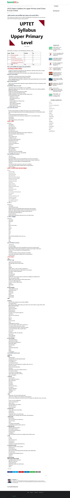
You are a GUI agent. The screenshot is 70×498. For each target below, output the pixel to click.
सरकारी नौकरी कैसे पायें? (52, 131)
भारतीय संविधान (51, 118)
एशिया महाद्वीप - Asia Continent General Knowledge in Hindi (56, 95)
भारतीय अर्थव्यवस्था (51, 116)
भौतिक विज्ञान (50, 121)
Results (50, 102)
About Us (31, 492)
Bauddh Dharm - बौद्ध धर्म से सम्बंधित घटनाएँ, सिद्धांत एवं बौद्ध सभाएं (58, 84)
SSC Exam (50, 103)
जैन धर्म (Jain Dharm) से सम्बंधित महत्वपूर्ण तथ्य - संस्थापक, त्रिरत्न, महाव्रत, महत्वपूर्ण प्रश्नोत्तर (57, 74)
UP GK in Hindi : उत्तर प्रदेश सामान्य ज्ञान (54, 105)
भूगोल (50, 119)
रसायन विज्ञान (50, 124)
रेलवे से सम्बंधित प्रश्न (51, 126)
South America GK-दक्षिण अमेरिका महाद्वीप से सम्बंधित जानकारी (58, 79)
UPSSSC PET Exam (52, 108)
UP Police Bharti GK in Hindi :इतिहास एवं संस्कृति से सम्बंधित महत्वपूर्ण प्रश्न (58, 68)
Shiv (8, 12)
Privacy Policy (41, 492)
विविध (50, 129)
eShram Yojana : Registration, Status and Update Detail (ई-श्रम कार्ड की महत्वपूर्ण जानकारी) (57, 90)
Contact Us (36, 492)
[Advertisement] (56, 27)
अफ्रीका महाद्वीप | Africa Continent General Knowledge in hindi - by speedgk (57, 49)
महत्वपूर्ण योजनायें (51, 123)
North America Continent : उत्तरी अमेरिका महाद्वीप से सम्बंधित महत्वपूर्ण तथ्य (58, 59)
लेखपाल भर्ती (50, 127)
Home (28, 492)
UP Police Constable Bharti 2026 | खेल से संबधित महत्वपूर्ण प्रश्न (58, 64)
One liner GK (14, 496)
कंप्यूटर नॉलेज (50, 111)
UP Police (50, 106)
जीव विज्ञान (50, 113)
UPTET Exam (9, 468)
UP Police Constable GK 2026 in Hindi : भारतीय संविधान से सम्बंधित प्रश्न (58, 54)
